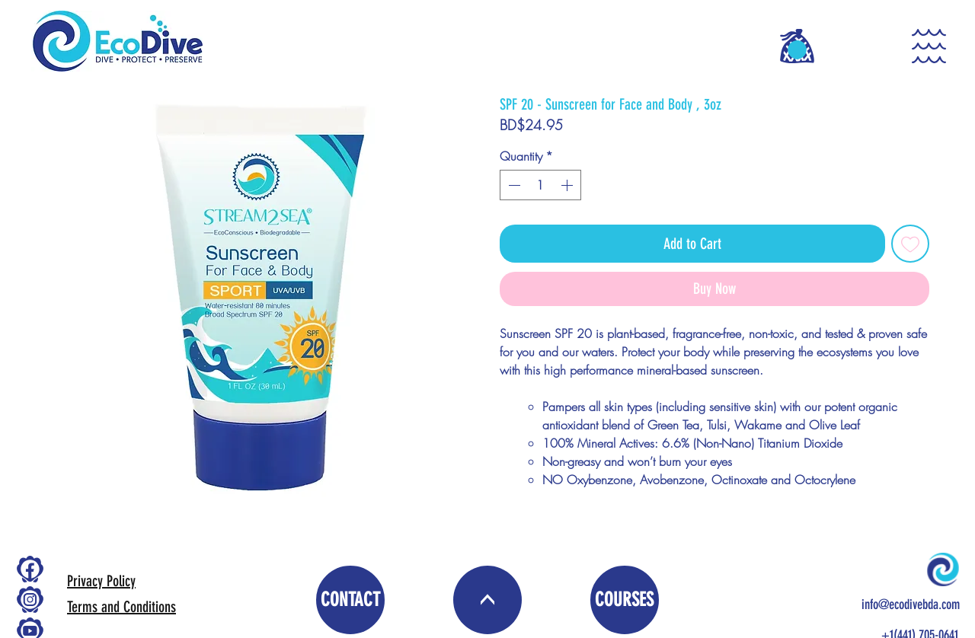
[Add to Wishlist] (910, 244)
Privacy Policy (101, 581)
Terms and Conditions (121, 607)
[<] (487, 600)
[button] (797, 49)
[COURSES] (624, 600)
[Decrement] (512, 185)
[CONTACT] (350, 600)
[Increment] (568, 185)
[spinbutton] (540, 185)
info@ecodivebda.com (911, 604)
